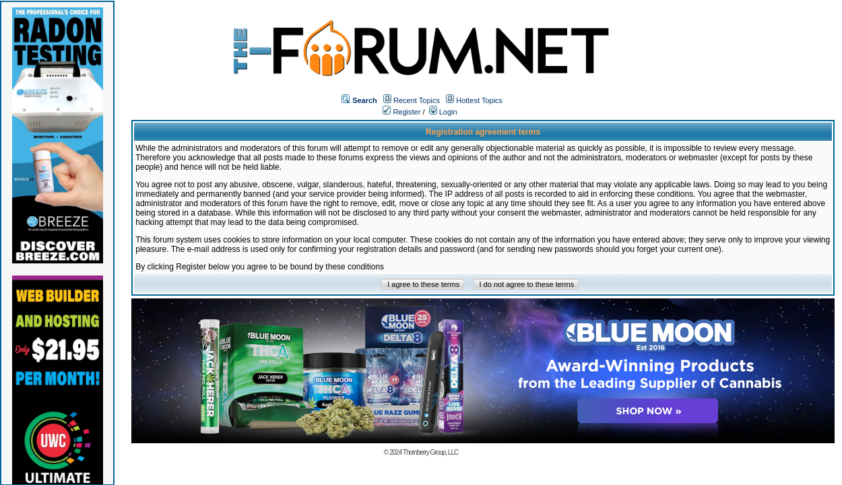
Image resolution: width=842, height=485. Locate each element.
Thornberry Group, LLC (430, 452)
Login (443, 112)
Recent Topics (416, 100)
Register (401, 112)
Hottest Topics (479, 100)
